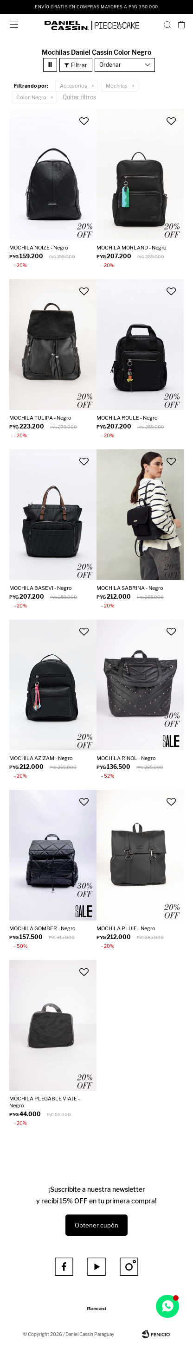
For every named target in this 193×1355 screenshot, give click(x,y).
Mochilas (117, 86)
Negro (31, 97)
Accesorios (73, 86)
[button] (167, 24)
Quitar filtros (79, 97)
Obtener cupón (96, 1225)
